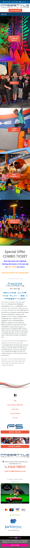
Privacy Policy (15, 409)
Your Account (6, 2)
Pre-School (14, 175)
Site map (15, 417)
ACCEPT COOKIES (15, 545)
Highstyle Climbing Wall (14, 38)
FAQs (15, 400)
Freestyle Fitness (14, 221)
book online (15, 432)
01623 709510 (15, 2)
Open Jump (14, 129)
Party (14, 83)
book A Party (15, 446)
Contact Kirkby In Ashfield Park (15, 405)
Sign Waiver (15, 10)
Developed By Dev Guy (15, 537)
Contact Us (22, 2)
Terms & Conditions (15, 413)
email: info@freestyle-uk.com (15, 471)
